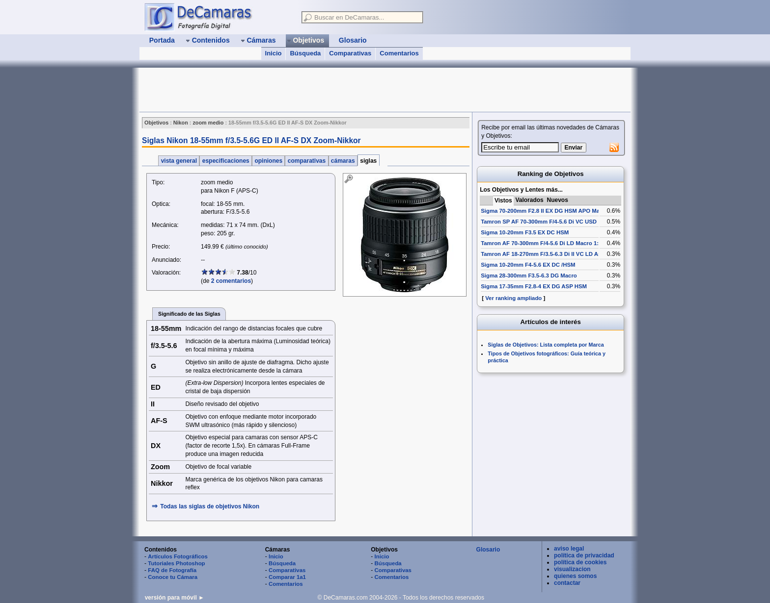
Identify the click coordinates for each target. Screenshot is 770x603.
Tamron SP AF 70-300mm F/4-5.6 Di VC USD (539, 222)
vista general (178, 160)
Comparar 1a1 (287, 577)
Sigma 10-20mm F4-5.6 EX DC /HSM (528, 265)
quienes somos (575, 576)
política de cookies (580, 562)
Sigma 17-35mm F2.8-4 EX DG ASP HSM (534, 286)
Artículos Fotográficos (178, 556)
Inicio (273, 53)
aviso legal (569, 548)
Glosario (488, 549)
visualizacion (572, 569)
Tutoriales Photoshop (176, 563)
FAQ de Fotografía (172, 570)
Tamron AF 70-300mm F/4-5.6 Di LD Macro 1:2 (541, 243)
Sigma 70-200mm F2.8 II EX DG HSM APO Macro (544, 211)
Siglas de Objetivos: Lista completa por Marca (546, 345)
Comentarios (399, 53)
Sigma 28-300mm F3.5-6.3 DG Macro (529, 275)
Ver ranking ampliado (513, 298)
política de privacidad (584, 555)
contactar (567, 582)
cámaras (343, 160)
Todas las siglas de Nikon (209, 506)
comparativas (306, 160)
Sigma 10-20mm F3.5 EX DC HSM (525, 232)
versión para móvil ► (174, 597)
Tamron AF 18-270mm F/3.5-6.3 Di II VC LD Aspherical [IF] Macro (566, 254)
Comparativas (350, 53)
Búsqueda (305, 53)
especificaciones (225, 160)
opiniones (268, 160)
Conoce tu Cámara (172, 577)
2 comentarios (231, 280)
